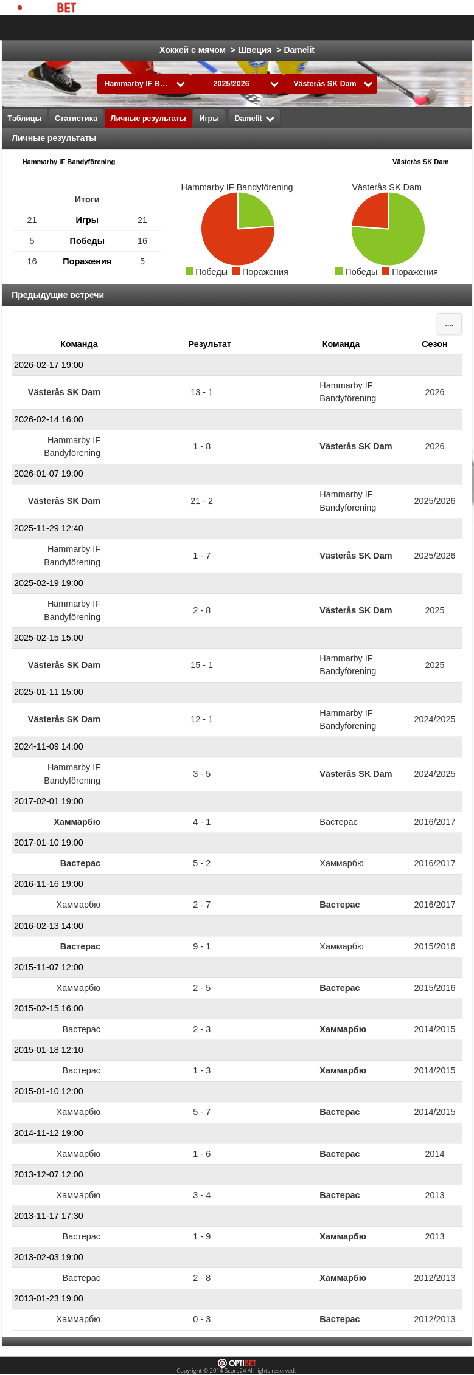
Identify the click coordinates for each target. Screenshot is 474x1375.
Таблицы (25, 118)
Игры (209, 118)
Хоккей (229, 27)
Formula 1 (342, 27)
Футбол (181, 27)
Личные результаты (148, 118)
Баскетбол (283, 27)
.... (449, 324)
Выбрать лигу (102, 27)
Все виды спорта (414, 27)
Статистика (76, 118)
